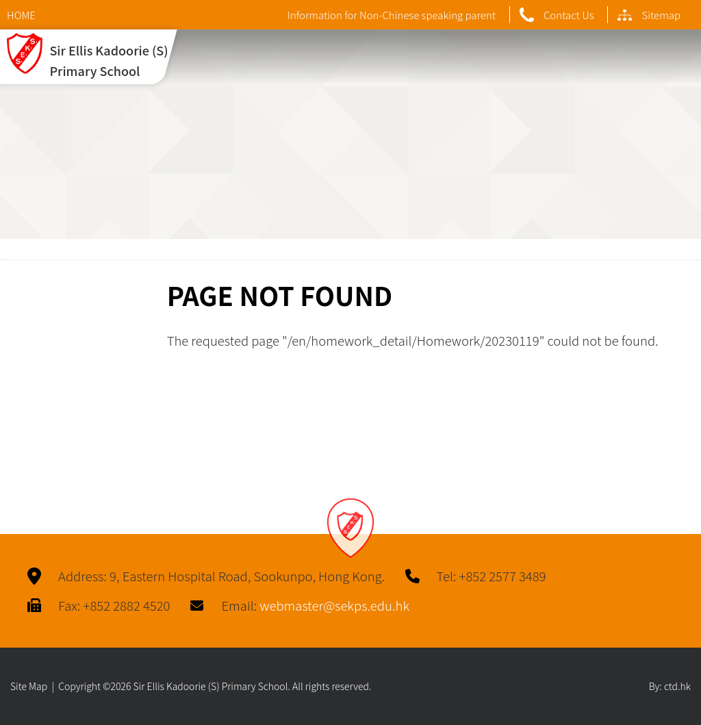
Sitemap (648, 15)
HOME (21, 15)
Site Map (28, 686)
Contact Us (557, 15)
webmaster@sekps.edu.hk (334, 605)
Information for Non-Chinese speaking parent (392, 15)
